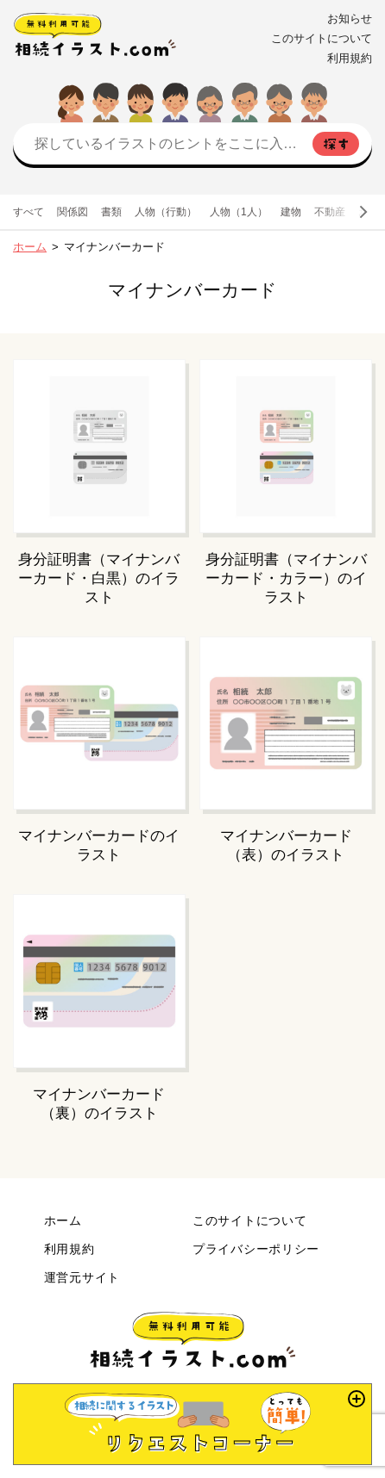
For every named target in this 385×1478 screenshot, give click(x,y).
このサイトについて (321, 38)
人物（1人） (239, 212)
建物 (291, 212)
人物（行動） (166, 212)
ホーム (30, 246)
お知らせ (349, 18)
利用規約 (349, 58)
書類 (111, 212)
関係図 (72, 212)
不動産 (329, 212)
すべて (28, 212)
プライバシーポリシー (255, 1249)
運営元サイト (82, 1277)
